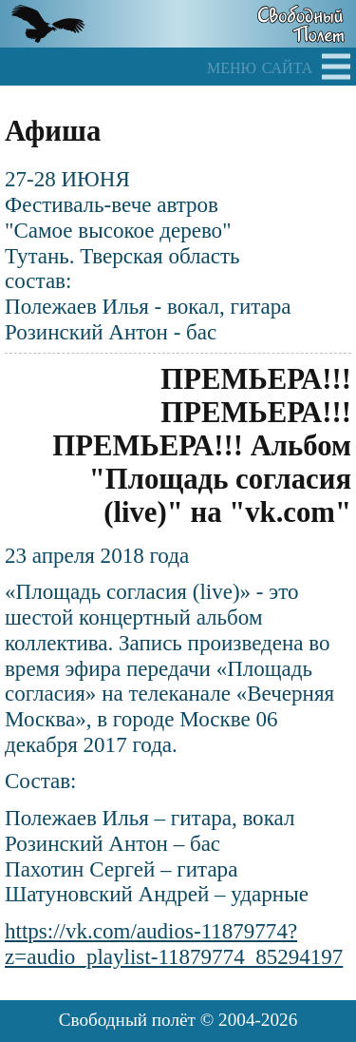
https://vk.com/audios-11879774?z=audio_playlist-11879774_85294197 (174, 943)
